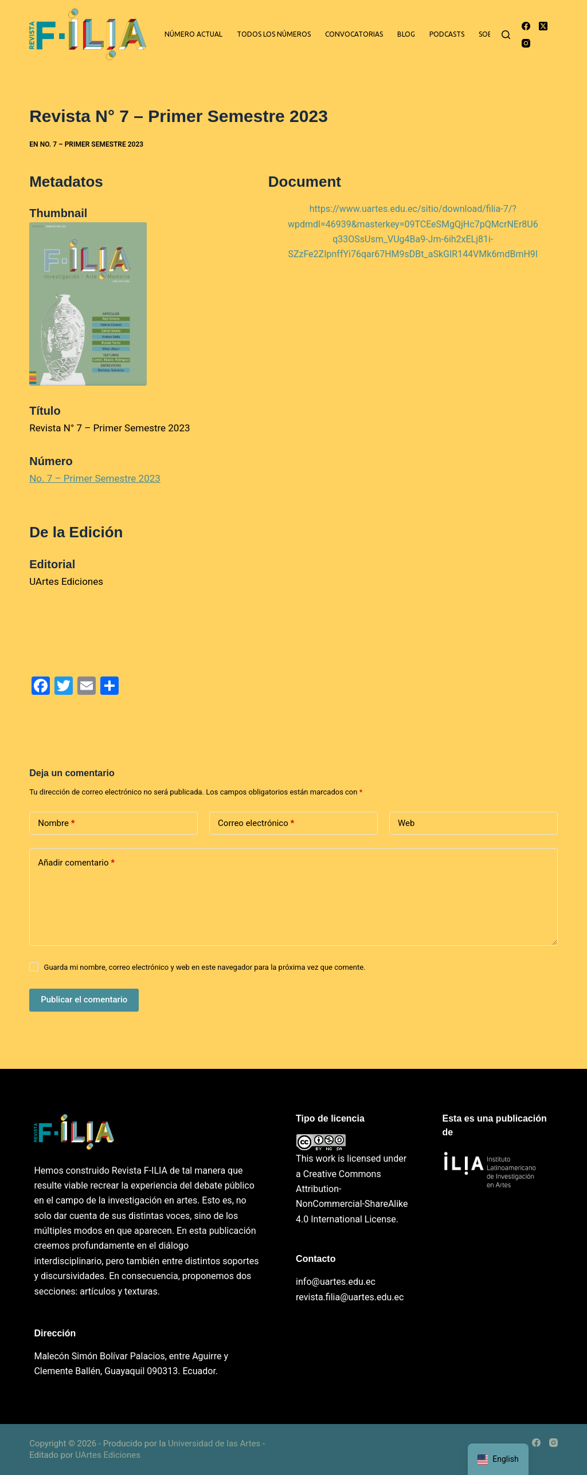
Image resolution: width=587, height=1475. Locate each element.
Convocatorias (354, 34)
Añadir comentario (76, 863)
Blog (406, 34)
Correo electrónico (256, 823)
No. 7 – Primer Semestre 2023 (91, 144)
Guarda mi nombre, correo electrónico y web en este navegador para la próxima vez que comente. (205, 967)
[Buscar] (506, 34)
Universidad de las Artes (214, 1443)
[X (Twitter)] (543, 26)
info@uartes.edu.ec (335, 1281)
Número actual (193, 34)
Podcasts (446, 34)
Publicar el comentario (84, 999)
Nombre (56, 823)
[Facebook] (526, 26)
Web (406, 823)
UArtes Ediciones (107, 1455)
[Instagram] (526, 43)
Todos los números (274, 34)
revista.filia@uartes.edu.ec (350, 1297)
